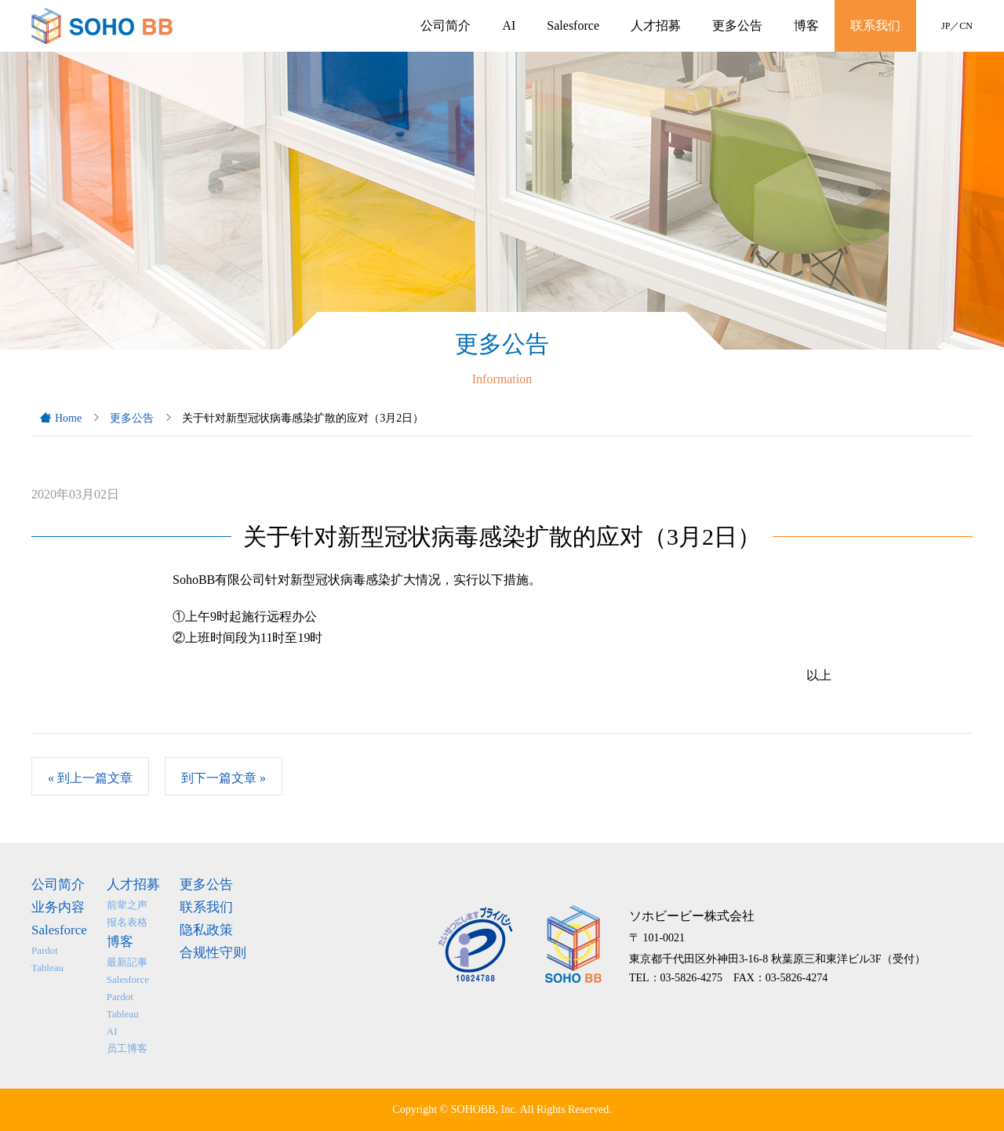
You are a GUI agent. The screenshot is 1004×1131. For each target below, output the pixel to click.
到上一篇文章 (90, 778)
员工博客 (127, 1048)
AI (508, 25)
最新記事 (127, 962)
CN (966, 25)
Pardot (44, 950)
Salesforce (573, 25)
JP (945, 25)
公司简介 (445, 25)
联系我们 (875, 25)
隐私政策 (206, 930)
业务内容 (58, 907)
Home (68, 418)
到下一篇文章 (223, 778)
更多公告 (737, 25)
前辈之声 (127, 905)
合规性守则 (213, 952)
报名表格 (127, 922)
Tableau (47, 967)
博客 (806, 25)
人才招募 (656, 25)
